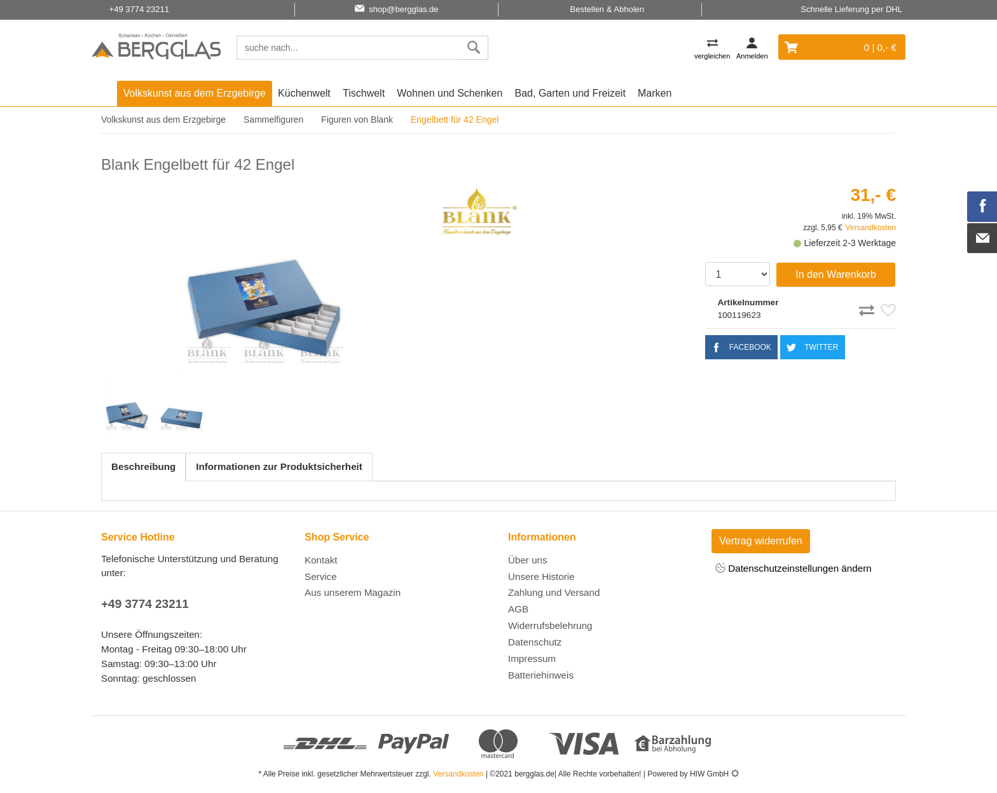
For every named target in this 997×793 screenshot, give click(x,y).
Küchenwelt (304, 93)
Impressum (532, 658)
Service (321, 576)
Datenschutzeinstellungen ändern (793, 569)
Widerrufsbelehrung (550, 625)
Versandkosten (871, 227)
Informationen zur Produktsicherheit (279, 466)
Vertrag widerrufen (760, 540)
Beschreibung (143, 466)
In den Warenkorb (835, 274)
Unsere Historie (541, 576)
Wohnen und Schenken (449, 93)
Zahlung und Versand (554, 592)
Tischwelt (364, 93)
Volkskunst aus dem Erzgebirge (194, 93)
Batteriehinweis (541, 675)
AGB (518, 608)
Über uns (527, 560)
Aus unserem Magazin (353, 592)
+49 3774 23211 (145, 603)
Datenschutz (534, 642)
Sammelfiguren (273, 119)
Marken (654, 93)
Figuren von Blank (357, 119)
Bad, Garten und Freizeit (570, 93)
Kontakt (321, 560)
